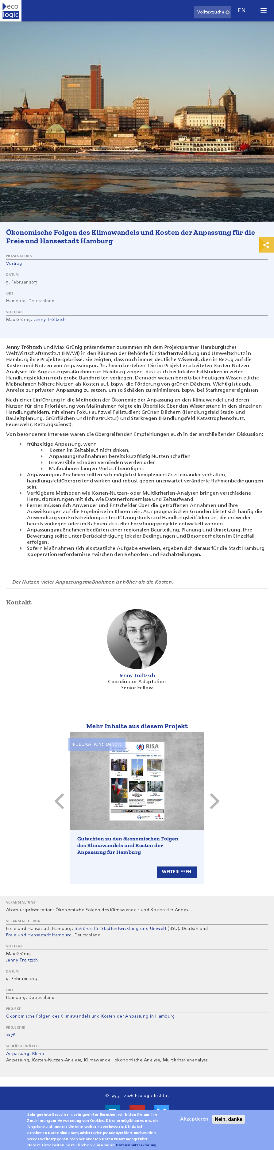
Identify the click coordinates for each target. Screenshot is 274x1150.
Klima (38, 1054)
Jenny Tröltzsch (50, 320)
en (242, 10)
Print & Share (266, 245)
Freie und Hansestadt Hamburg (39, 935)
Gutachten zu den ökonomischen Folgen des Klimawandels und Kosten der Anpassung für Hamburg (127, 845)
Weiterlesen (176, 872)
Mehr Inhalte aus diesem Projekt (137, 726)
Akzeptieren (194, 1119)
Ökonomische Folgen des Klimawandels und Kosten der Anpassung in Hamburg (90, 1016)
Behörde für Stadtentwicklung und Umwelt (120, 929)
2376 (10, 1035)
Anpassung (17, 1054)
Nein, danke (228, 1119)
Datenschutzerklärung (136, 1145)
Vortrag (14, 263)
